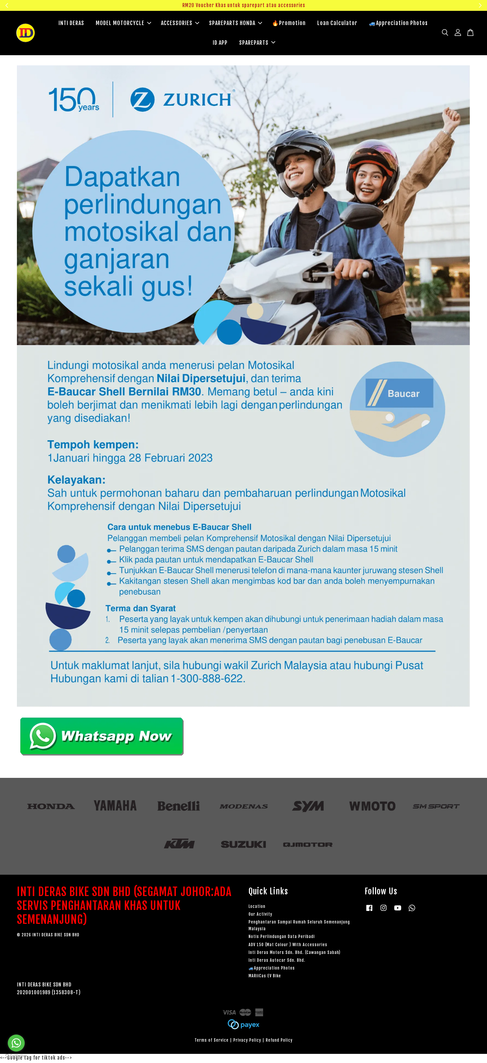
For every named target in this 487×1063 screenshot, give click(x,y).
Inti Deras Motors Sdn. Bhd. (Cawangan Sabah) (295, 953)
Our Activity (260, 915)
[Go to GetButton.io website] (16, 1056)
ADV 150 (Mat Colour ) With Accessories (288, 945)
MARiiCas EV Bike (265, 976)
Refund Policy (279, 1041)
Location (257, 907)
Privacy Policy (247, 1041)
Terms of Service (211, 1041)
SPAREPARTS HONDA (235, 23)
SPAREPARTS (257, 43)
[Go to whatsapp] (16, 1043)
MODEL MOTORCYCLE (123, 23)
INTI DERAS (71, 23)
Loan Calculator (337, 23)
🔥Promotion (289, 23)
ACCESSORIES (180, 23)
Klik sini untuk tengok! (428, 5)
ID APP (220, 43)
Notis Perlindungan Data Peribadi (282, 937)
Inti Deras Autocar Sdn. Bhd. (277, 961)
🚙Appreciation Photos (398, 23)
